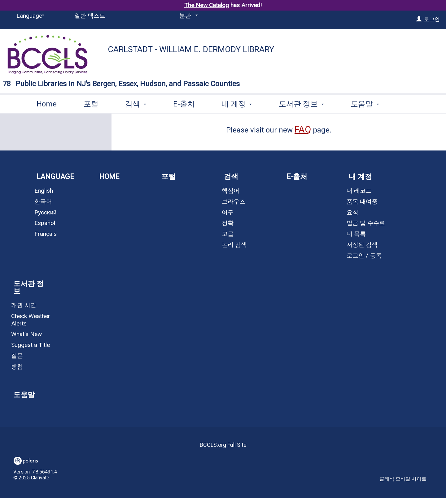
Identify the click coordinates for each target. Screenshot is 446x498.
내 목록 (356, 233)
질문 (17, 355)
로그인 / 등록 (364, 255)
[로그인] (419, 19)
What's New (26, 334)
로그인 (432, 19)
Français (45, 233)
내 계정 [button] (236, 102)
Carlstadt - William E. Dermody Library (191, 49)
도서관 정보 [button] (301, 102)
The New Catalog (206, 5)
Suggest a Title (30, 344)
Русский (45, 212)
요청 (352, 212)
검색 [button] (135, 102)
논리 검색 (234, 244)
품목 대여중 (362, 201)
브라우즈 (233, 201)
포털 (91, 102)
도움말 (24, 395)
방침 (17, 366)
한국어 (43, 201)
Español (44, 223)
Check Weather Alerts (30, 319)
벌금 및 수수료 (366, 223)
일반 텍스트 (89, 15)
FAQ (303, 129)
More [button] (365, 103)
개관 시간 (23, 305)
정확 (228, 223)
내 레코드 (359, 190)
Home (47, 102)
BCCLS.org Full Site (223, 445)
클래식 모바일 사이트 (402, 479)
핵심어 (230, 190)
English (43, 190)
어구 (228, 212)
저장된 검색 (362, 244)
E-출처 (184, 102)
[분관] (187, 16)
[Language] (29, 16)
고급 (228, 233)
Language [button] (55, 177)
